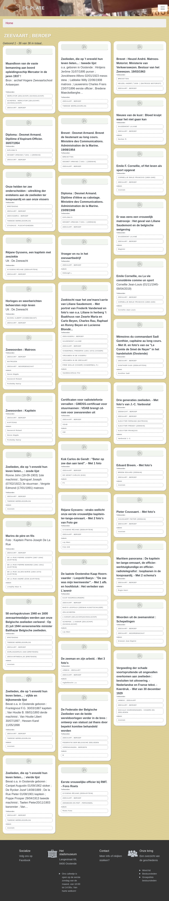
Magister (121, 249)
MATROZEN (12, 361)
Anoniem (11, 509)
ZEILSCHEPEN (69, 612)
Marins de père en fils (20, 535)
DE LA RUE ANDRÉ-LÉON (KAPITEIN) (23, 579)
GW (64, 432)
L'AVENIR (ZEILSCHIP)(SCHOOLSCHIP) (80, 617)
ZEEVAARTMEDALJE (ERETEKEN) (22, 657)
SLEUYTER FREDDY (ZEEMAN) (131, 426)
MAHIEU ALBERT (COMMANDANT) (22, 318)
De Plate (34, 8)
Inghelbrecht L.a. (70, 683)
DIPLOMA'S (12, 150)
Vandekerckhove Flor (71, 373)
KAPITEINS (12, 422)
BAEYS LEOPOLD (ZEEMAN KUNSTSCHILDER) (83, 607)
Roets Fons (67, 811)
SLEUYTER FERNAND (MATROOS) (133, 421)
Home (9, 23)
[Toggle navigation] (163, 8)
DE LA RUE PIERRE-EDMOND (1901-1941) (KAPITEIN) (25, 566)
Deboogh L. (67, 273)
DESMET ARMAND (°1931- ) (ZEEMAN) (24, 155)
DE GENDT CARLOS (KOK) (74, 475)
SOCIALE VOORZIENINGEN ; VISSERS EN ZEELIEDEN (136, 711)
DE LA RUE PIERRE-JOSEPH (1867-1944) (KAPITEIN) (25, 559)
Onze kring (146, 850)
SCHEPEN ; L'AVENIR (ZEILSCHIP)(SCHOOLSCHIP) (78, 623)
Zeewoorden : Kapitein (21, 410)
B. (63, 755)
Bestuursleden (149, 873)
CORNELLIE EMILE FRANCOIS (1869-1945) (136, 177)
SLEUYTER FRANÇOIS (128, 430)
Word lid (146, 870)
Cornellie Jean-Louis (127, 310)
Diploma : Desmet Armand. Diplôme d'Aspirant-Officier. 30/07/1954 (24, 139)
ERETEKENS (12, 206)
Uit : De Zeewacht (17, 260)
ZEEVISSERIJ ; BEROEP (17, 216)
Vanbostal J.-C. (124, 438)
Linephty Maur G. (14, 587)
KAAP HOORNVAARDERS (73, 598)
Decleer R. (122, 139)
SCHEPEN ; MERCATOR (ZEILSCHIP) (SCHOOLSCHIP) (23, 102)
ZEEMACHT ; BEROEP (127, 411)
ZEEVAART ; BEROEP (16, 108)
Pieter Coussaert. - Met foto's (135, 511)
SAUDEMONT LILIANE (72, 341)
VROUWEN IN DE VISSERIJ (74, 355)
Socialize (24, 850)
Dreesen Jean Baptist (127, 641)
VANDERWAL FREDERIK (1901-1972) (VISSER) (83, 351)
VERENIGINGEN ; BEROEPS (75, 747)
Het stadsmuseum (68, 852)
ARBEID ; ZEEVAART (72, 670)
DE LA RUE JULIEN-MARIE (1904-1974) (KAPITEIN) (24, 573)
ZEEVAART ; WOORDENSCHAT (20, 366)
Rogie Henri (123, 590)
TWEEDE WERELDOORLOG (19, 221)
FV (64, 483)
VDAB (65, 424)
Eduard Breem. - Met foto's (134, 465)
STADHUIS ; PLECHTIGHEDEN (20, 225)
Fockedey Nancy (14, 384)
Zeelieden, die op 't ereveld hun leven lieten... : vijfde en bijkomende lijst (26, 695)
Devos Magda (13, 374)
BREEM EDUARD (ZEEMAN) (130, 472)
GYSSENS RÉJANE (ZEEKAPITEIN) (22, 269)
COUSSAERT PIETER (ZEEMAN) (132, 519)
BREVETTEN (68, 157)
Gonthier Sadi (124, 373)
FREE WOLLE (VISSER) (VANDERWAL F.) (80, 365)
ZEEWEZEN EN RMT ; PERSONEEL (78, 803)
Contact (104, 850)
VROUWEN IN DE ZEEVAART (75, 360)
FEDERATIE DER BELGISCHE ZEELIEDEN (81, 742)
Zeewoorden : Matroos (21, 349)
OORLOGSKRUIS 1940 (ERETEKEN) (22, 652)
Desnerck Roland (14, 379)
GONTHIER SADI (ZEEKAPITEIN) (132, 365)
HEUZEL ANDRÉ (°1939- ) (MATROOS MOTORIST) (139, 83)
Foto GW (66, 547)
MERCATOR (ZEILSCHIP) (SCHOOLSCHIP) (25, 96)
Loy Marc (66, 542)
